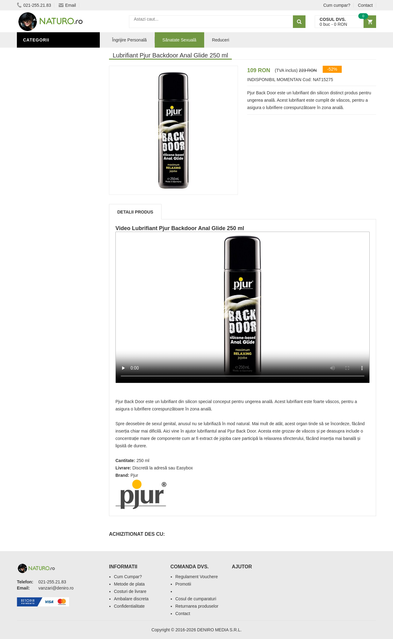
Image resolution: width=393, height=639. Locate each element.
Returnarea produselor (196, 606)
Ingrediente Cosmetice (53, 228)
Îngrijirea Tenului (47, 246)
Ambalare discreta (131, 598)
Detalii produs (135, 212)
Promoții (35, 209)
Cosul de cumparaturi (195, 598)
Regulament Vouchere (196, 576)
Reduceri (220, 39)
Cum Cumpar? (128, 576)
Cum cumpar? (336, 5)
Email (67, 5)
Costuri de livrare (130, 591)
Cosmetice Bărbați (48, 255)
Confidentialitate (129, 606)
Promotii (183, 584)
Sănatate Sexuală (179, 39)
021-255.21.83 (34, 5)
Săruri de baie (42, 237)
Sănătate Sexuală (47, 53)
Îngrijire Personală (49, 219)
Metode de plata (129, 584)
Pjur (134, 475)
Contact (365, 5)
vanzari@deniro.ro (56, 588)
